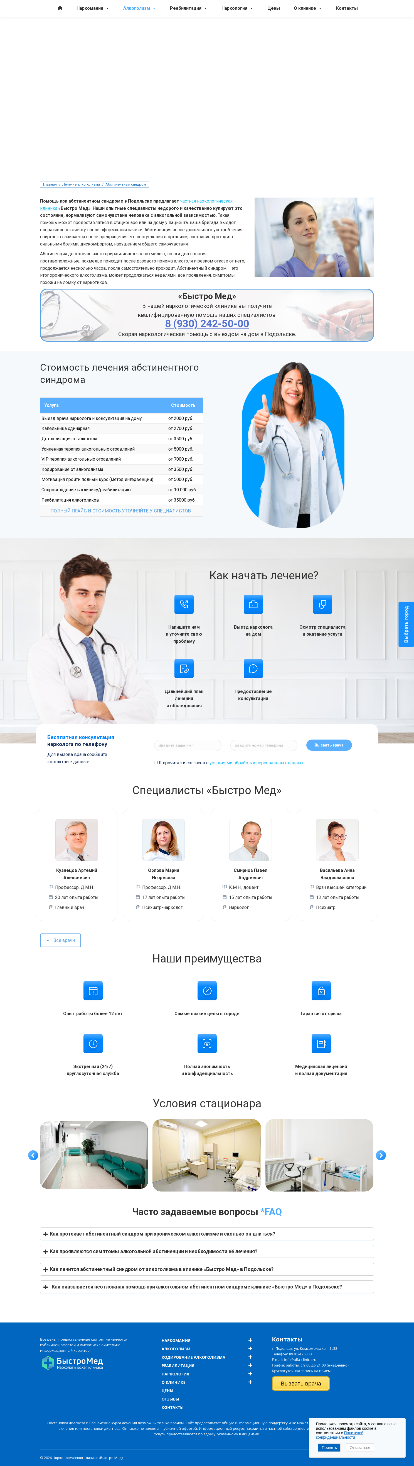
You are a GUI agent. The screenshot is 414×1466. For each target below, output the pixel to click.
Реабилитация (189, 30)
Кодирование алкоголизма (193, 1357)
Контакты (347, 30)
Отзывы (170, 1399)
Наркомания (93, 30)
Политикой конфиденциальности (339, 1435)
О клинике (308, 30)
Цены (273, 30)
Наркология (237, 30)
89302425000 (300, 1353)
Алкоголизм (139, 30)
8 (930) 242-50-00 (251, 11)
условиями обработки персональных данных (257, 762)
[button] (33, 1155)
